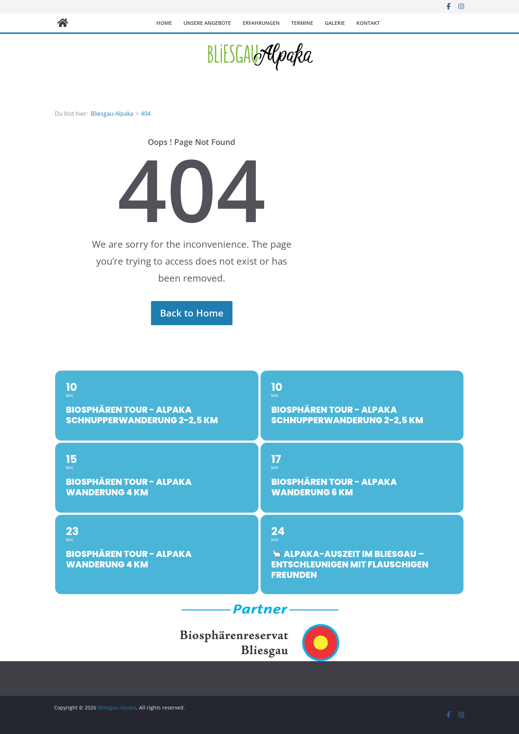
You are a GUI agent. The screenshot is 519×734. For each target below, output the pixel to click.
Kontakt (368, 22)
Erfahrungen (261, 22)
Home (164, 22)
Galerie (335, 22)
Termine (302, 22)
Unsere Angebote (207, 22)
